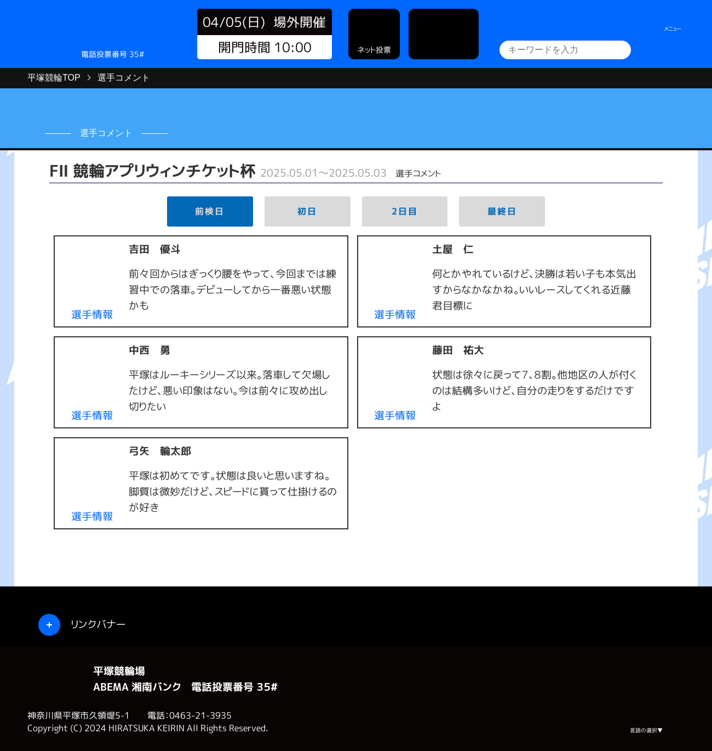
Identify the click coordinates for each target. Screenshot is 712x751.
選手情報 (92, 314)
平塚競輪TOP (54, 77)
